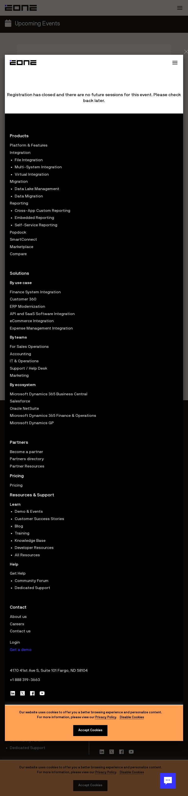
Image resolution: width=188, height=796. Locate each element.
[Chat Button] (168, 781)
